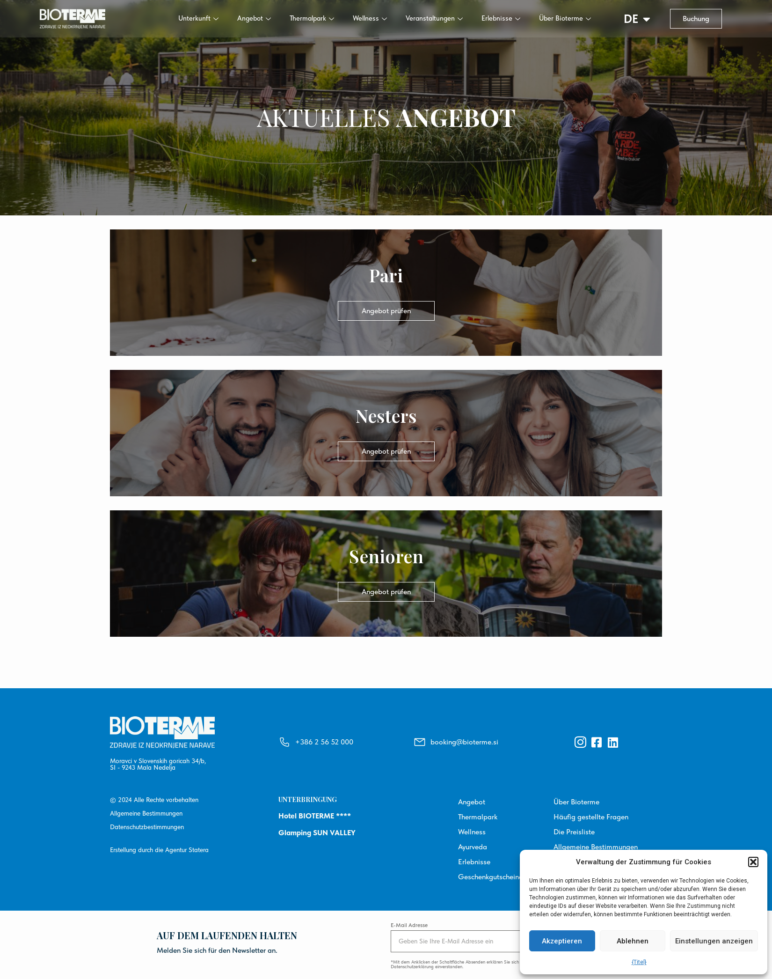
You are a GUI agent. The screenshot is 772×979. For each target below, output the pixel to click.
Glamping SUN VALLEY (317, 832)
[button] (753, 862)
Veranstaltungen (434, 18)
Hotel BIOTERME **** (314, 815)
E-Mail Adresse (409, 925)
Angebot (254, 18)
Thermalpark (312, 18)
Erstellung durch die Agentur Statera (159, 850)
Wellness (370, 18)
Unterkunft (198, 18)
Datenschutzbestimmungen (147, 827)
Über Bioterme (565, 18)
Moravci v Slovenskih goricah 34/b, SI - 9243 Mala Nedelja (158, 764)
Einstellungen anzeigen (714, 941)
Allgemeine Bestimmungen (146, 813)
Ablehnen (632, 941)
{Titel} (639, 962)
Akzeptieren (562, 941)
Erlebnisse (500, 18)
